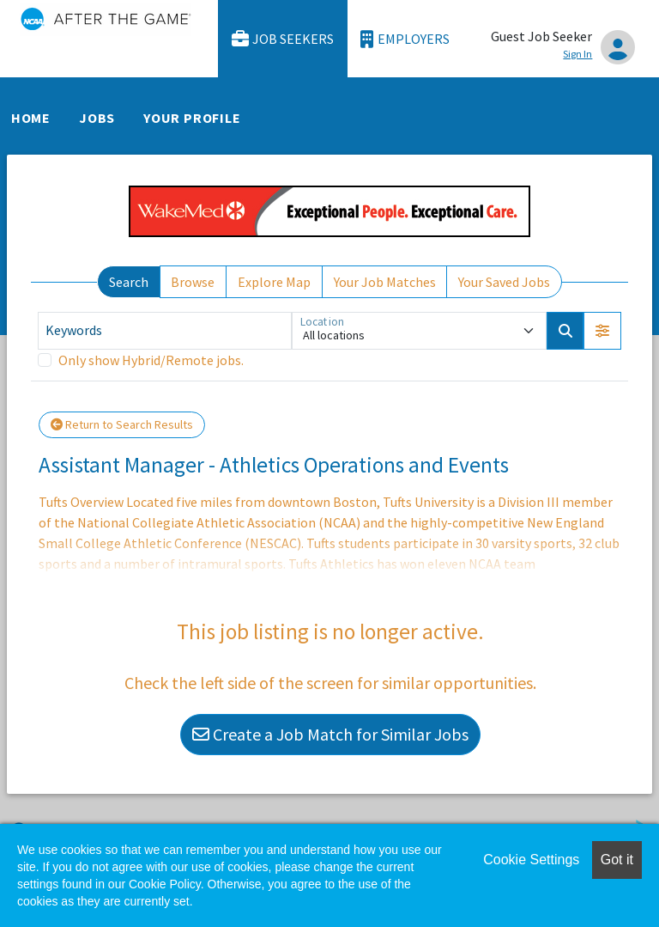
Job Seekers (283, 39)
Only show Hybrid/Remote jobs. (151, 360)
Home (31, 117)
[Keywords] (165, 331)
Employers (405, 39)
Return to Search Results (122, 424)
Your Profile (192, 117)
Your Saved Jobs (504, 281)
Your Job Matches (385, 281)
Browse (193, 281)
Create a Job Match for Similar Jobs (330, 734)
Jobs (97, 117)
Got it (617, 859)
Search (128, 281)
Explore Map (274, 281)
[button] (602, 331)
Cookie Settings (531, 859)
